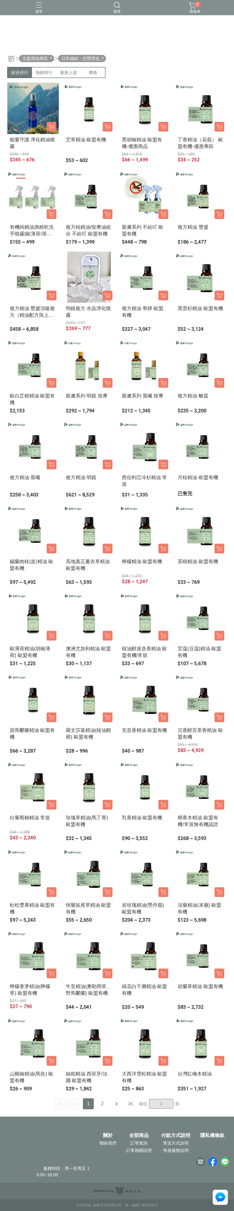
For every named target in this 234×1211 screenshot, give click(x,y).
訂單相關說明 (139, 1150)
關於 (108, 1135)
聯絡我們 (107, 1143)
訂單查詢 (138, 1143)
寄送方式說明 (176, 1143)
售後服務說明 (176, 1150)
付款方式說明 (175, 1135)
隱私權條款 (212, 1135)
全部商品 (139, 1135)
